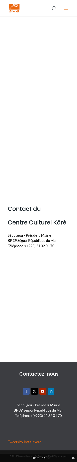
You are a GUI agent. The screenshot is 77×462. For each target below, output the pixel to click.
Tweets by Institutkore (24, 442)
